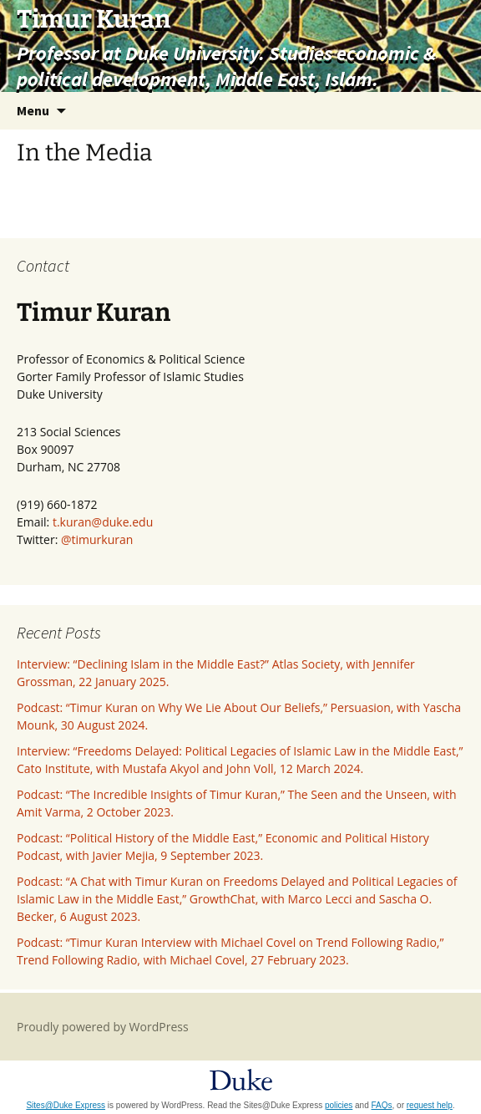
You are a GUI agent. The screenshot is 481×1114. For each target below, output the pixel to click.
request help (430, 1105)
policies (338, 1105)
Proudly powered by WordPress (103, 1027)
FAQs (382, 1105)
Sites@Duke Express (65, 1105)
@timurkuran (97, 539)
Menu (33, 110)
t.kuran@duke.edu (103, 522)
